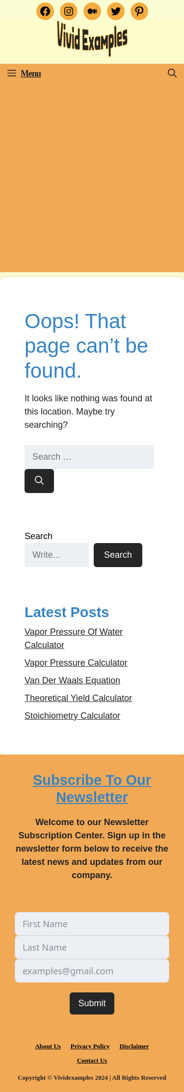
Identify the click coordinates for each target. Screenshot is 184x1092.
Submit (91, 1003)
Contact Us (92, 1060)
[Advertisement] (92, 180)
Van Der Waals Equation (72, 680)
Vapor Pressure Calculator (76, 663)
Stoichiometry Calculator (72, 716)
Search (39, 536)
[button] (172, 73)
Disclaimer (134, 1046)
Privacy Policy (90, 1046)
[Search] (39, 481)
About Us (47, 1046)
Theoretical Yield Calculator (78, 698)
